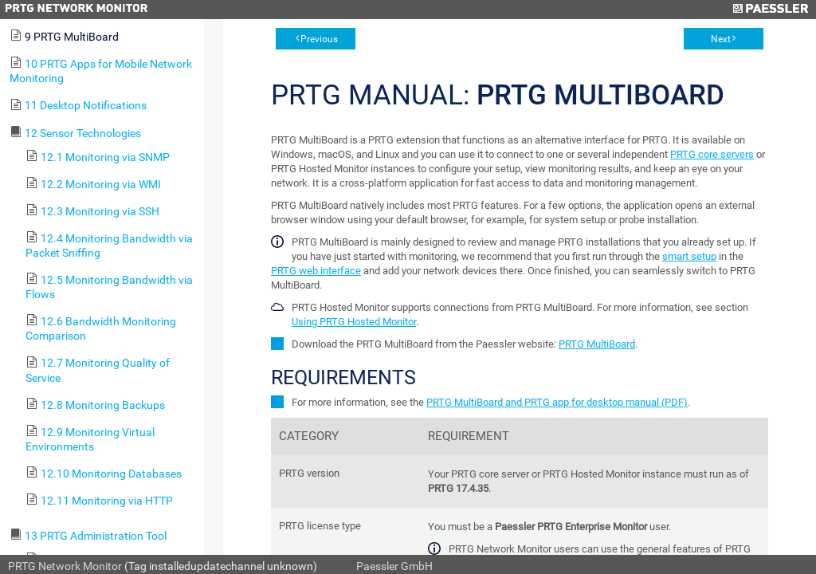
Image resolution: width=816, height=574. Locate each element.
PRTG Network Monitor (65, 566)
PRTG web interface (316, 271)
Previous (319, 39)
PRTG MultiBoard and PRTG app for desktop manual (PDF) (557, 402)
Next (721, 39)
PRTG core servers (712, 154)
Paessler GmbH (394, 566)
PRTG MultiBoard (597, 344)
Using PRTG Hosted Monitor (354, 322)
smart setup (689, 256)
